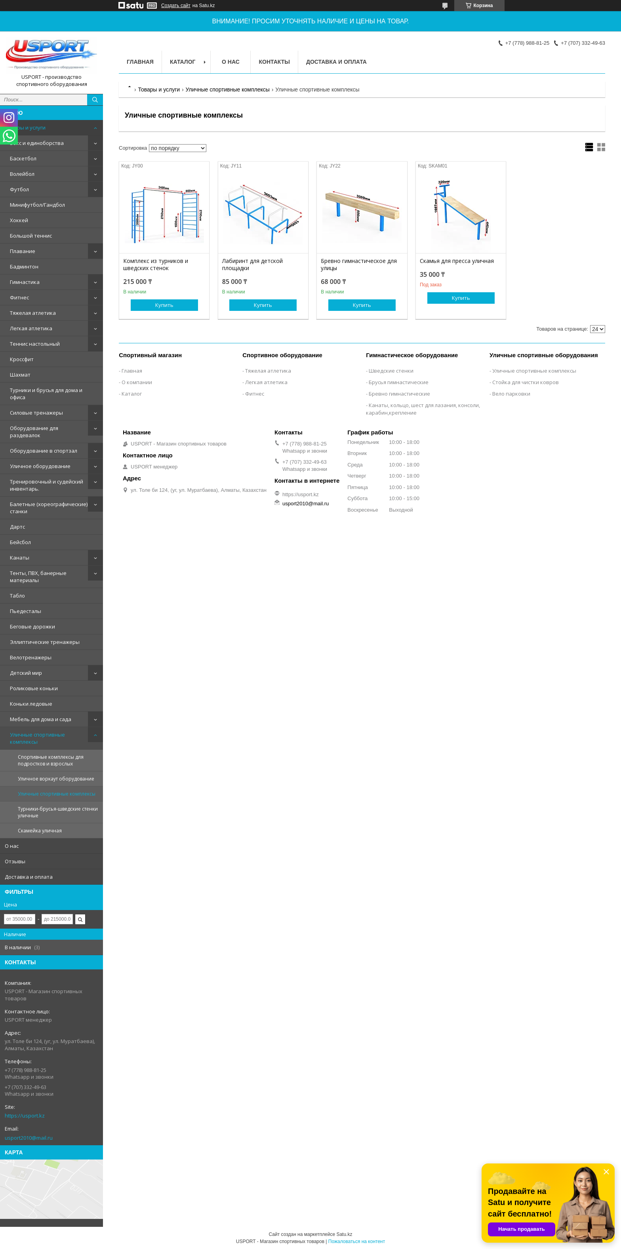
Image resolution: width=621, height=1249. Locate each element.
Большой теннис (31, 235)
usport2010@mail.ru (29, 1137)
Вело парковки (511, 393)
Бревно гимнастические (399, 393)
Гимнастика (25, 282)
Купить (164, 304)
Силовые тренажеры (36, 412)
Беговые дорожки (32, 626)
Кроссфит (22, 359)
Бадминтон (24, 266)
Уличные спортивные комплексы (37, 738)
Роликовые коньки (34, 688)
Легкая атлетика (31, 328)
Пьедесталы (25, 611)
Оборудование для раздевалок (34, 432)
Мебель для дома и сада (40, 719)
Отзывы (15, 861)
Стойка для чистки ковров (525, 382)
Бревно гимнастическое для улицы (359, 264)
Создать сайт (175, 5)
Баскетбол (23, 158)
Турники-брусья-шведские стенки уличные (58, 812)
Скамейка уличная (40, 830)
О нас (12, 845)
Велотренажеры (30, 657)
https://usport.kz (25, 1115)
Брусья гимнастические (399, 382)
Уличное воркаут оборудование (56, 778)
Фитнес (19, 297)
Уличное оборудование (40, 466)
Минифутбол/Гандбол (37, 204)
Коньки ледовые (31, 703)
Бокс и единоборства (37, 143)
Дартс (17, 526)
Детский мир (26, 672)
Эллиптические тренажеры (45, 641)
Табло (17, 595)
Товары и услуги (25, 127)
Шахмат (20, 374)
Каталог (183, 62)
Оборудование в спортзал (43, 450)
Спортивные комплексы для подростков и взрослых (51, 760)
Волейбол (22, 173)
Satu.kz (344, 1234)
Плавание (22, 251)
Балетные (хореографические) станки (49, 508)
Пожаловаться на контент (356, 1241)
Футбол (19, 189)
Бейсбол (20, 542)
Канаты (19, 557)
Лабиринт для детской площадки (252, 264)
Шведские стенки (391, 370)
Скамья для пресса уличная (457, 261)
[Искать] (95, 100)
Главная (140, 62)
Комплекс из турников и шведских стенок (155, 264)
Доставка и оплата (29, 876)
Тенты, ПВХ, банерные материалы (38, 576)
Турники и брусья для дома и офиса (46, 394)
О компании (137, 382)
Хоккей (19, 220)
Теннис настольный (35, 343)
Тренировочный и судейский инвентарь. (46, 485)
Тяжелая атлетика (33, 312)
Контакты (274, 62)
